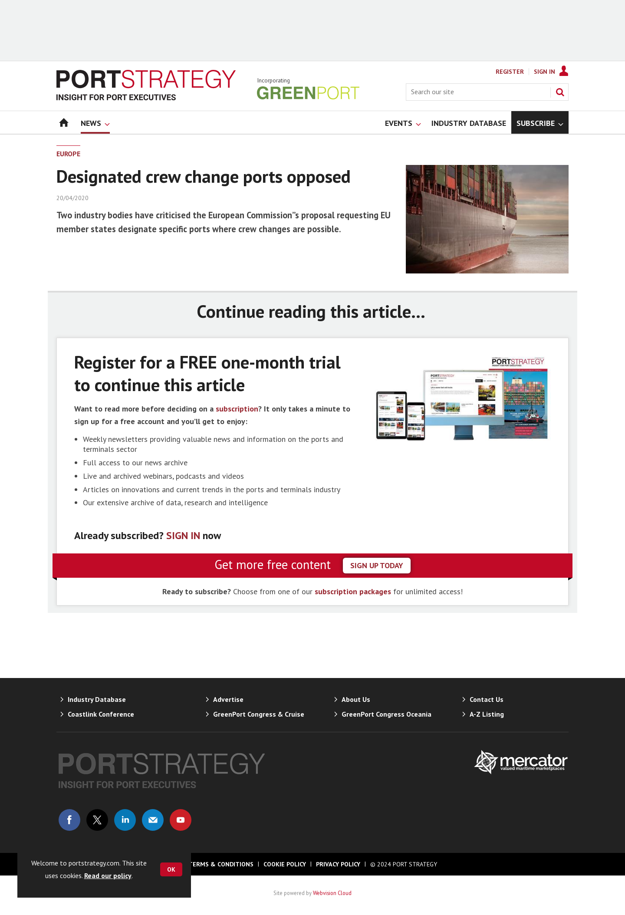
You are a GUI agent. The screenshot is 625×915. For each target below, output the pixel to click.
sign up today (376, 565)
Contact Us (486, 699)
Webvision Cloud (332, 892)
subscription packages (353, 591)
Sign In (544, 71)
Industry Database (97, 699)
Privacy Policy (338, 864)
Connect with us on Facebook (69, 820)
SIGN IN (183, 535)
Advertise (228, 699)
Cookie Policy (284, 864)
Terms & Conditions (220, 864)
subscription (237, 409)
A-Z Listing (487, 714)
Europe (68, 153)
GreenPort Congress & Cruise (258, 714)
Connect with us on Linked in (125, 820)
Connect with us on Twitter (97, 820)
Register (510, 71)
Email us (152, 820)
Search (560, 92)
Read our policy (108, 875)
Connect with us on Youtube (180, 820)
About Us (356, 699)
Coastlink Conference (101, 714)
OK (171, 869)
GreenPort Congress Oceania (386, 714)
